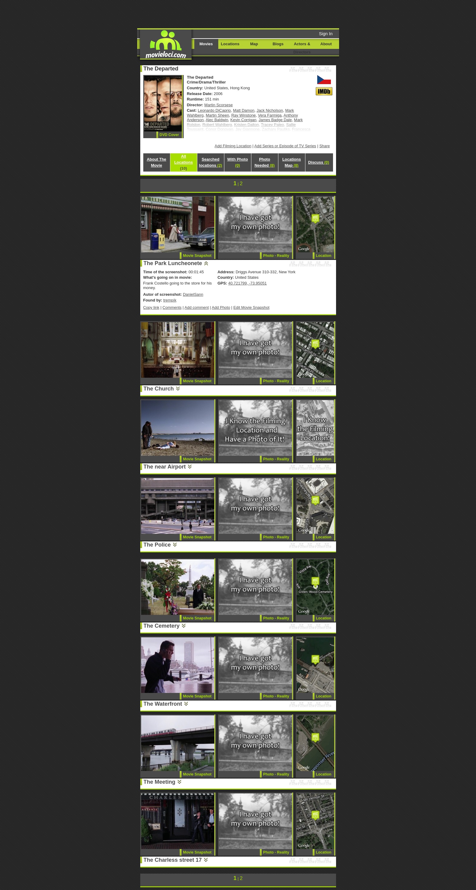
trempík (169, 300)
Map (254, 44)
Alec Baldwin (217, 120)
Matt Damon (243, 110)
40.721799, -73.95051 (247, 283)
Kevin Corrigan (243, 120)
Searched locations (210, 162)
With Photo (237, 162)
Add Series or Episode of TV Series (285, 146)
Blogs (278, 44)
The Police (157, 545)
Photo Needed (264, 162)
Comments (172, 307)
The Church (159, 389)
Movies (206, 44)
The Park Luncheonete (173, 263)
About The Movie (156, 162)
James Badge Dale (275, 120)
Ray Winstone (243, 115)
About (326, 44)
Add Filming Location (233, 146)
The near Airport (165, 467)
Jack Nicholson (270, 110)
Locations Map (291, 162)
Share (324, 146)
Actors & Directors (302, 48)
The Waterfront (163, 704)
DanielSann (193, 294)
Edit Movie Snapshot (251, 307)
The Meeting (159, 782)
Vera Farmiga (270, 115)
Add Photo (221, 307)
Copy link (151, 307)
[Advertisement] (284, 13)
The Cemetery (162, 626)
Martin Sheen (217, 115)
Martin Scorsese (218, 105)
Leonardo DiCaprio (214, 110)
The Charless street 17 (173, 860)
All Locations (183, 162)
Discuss (318, 162)
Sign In (326, 33)
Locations (230, 44)
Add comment (197, 307)
